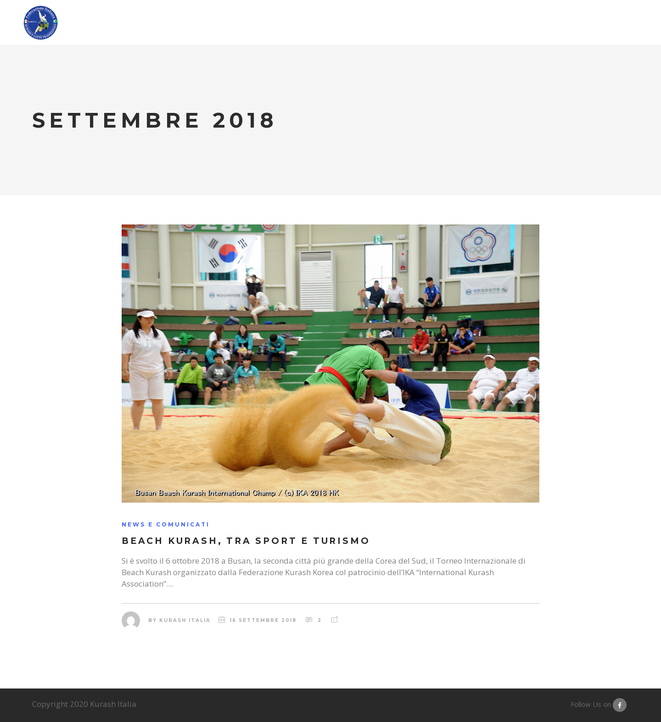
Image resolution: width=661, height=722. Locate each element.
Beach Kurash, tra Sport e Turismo (246, 541)
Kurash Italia (185, 620)
